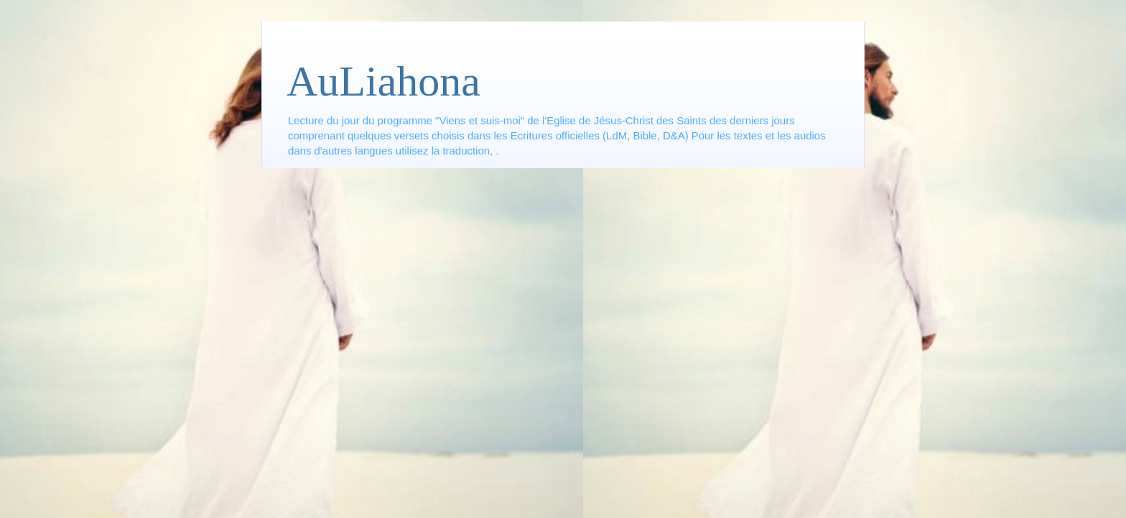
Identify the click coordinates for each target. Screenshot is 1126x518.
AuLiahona (383, 81)
